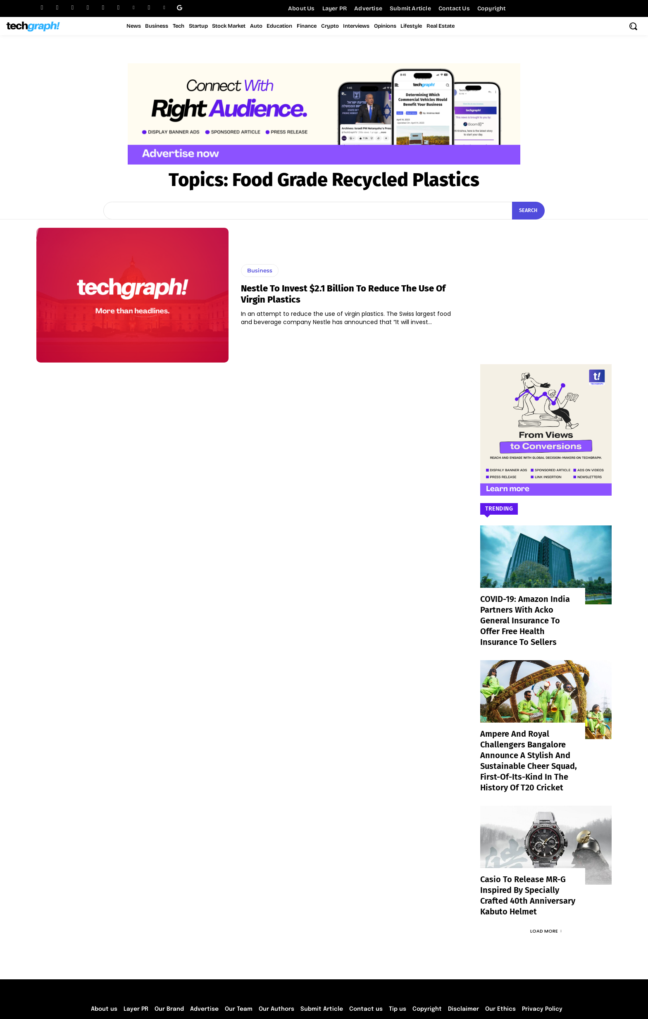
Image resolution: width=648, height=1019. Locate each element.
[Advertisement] (546, 279)
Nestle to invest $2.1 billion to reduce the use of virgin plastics (343, 294)
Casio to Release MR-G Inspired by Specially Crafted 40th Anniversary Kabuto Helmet (528, 864)
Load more (546, 893)
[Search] (527, 211)
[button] (633, 26)
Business (259, 270)
